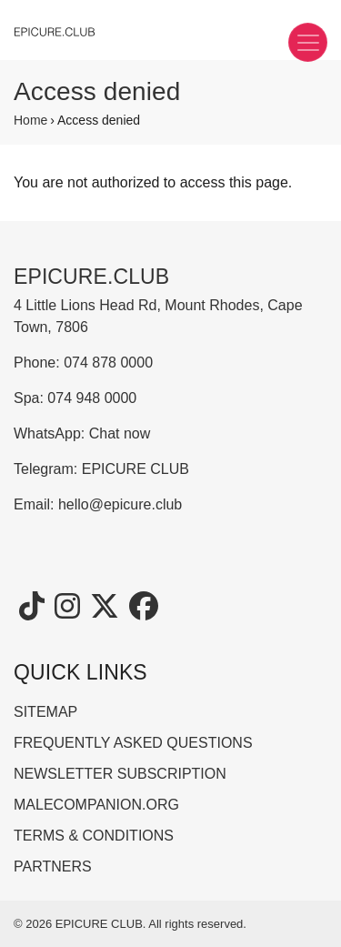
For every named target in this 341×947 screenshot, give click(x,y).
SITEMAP (45, 712)
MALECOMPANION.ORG (96, 804)
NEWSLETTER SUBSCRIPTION (120, 773)
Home (30, 120)
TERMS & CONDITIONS (94, 835)
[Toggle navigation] (307, 42)
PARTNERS (53, 866)
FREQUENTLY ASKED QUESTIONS (133, 743)
